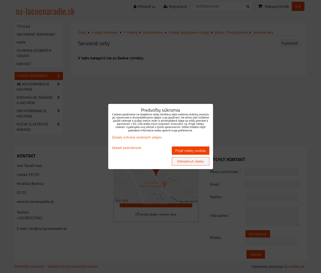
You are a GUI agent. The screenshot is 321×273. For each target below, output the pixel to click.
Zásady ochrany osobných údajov (137, 137)
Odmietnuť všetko (190, 161)
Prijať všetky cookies (190, 150)
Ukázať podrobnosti (126, 148)
